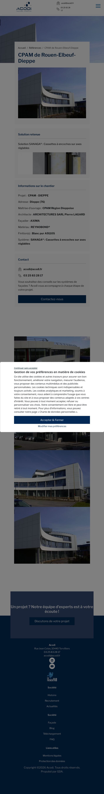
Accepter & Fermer (52, 420)
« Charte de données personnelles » (57, 411)
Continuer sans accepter (26, 368)
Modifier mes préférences (52, 426)
